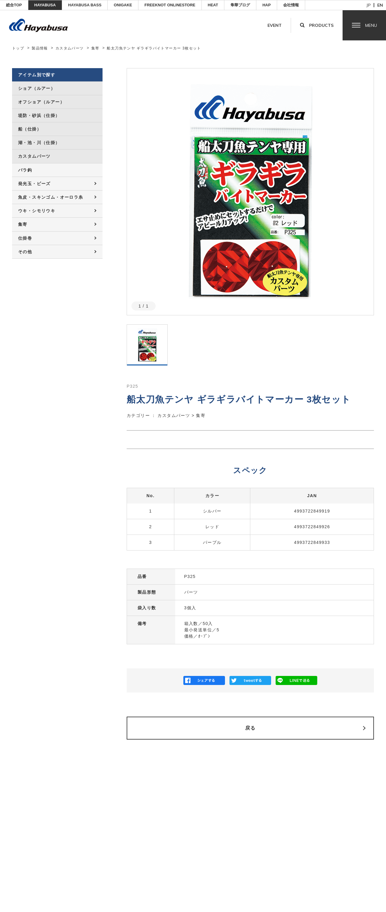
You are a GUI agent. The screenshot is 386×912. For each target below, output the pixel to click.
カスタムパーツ (69, 48)
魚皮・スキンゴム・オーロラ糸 (50, 197)
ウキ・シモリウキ (36, 210)
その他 (25, 251)
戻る (250, 728)
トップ (18, 48)
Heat (213, 5)
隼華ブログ (240, 5)
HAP (266, 5)
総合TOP (14, 5)
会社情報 (291, 5)
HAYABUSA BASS (85, 5)
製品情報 (40, 48)
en (380, 5)
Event (274, 25)
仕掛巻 (25, 238)
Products (321, 25)
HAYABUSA (45, 5)
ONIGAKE (123, 5)
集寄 (95, 48)
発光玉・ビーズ (34, 183)
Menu (371, 25)
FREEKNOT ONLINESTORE (169, 5)
